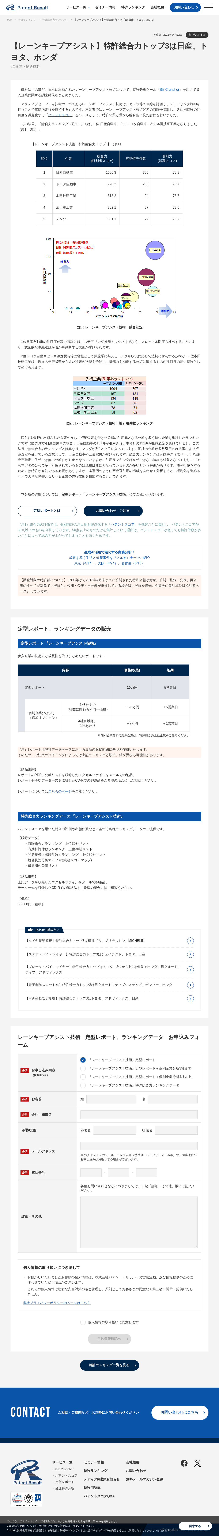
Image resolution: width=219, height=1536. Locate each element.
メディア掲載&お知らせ (102, 1479)
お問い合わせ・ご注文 (113, 510)
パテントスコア (60, 115)
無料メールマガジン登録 (144, 1479)
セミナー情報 (105, 7)
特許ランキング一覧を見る (109, 1365)
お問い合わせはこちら (180, 1412)
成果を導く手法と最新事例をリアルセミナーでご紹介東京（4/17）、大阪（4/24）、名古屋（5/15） (109, 557)
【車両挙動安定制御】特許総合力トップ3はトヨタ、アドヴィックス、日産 (82, 998)
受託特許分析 (64, 1488)
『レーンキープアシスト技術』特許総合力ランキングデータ (129, 1085)
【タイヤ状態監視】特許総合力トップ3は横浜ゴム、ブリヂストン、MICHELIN (84, 941)
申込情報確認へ (109, 1339)
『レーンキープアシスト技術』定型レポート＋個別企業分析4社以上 (135, 1076)
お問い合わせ (184, 7)
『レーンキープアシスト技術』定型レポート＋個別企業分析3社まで (135, 1068)
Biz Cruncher (169, 89)
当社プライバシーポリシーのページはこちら (57, 1303)
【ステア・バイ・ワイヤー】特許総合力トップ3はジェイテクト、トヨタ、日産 (85, 954)
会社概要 (157, 7)
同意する (195, 1526)
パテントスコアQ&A (99, 1496)
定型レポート (64, 1482)
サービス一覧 (76, 7)
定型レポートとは (46, 510)
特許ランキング (133, 7)
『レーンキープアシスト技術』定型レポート (118, 1060)
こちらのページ (60, 791)
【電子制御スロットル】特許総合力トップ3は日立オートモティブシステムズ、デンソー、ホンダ (98, 985)
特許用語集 (92, 1488)
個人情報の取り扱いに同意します (109, 1322)
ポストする (199, 34)
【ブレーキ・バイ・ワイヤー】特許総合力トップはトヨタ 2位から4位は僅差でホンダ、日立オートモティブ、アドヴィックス (103, 969)
